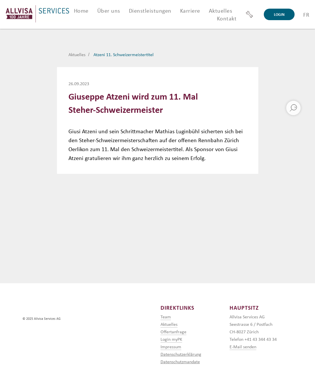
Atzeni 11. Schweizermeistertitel (123, 54)
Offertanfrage (173, 332)
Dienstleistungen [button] (150, 10)
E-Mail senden (243, 347)
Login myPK (171, 339)
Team (166, 317)
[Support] (249, 14)
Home (81, 10)
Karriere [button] (190, 10)
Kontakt (227, 18)
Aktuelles (220, 10)
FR (306, 14)
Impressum (171, 347)
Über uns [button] (108, 10)
